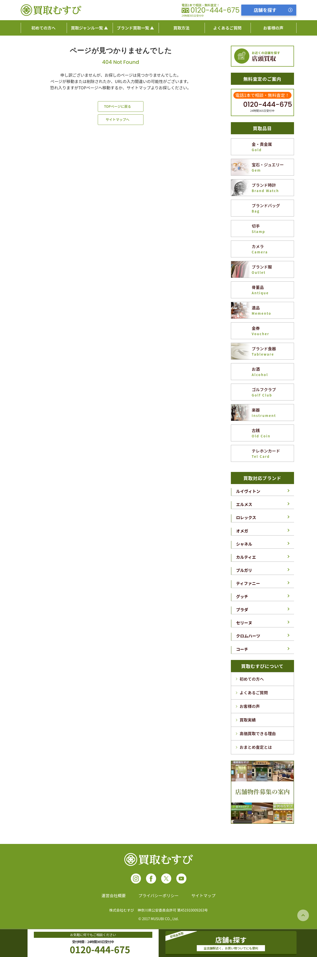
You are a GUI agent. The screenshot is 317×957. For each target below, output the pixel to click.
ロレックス (246, 517)
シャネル (244, 544)
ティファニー (248, 583)
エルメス (244, 504)
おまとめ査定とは (256, 747)
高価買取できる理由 (258, 733)
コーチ (242, 649)
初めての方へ (252, 679)
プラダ (242, 609)
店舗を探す (265, 10)
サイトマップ (203, 895)
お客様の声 (250, 706)
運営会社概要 (114, 895)
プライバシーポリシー (158, 895)
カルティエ (246, 557)
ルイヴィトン (248, 491)
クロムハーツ (248, 636)
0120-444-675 (215, 10)
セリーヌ (244, 623)
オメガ (242, 531)
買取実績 (248, 720)
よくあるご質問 (254, 692)
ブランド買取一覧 (133, 28)
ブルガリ (244, 570)
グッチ (242, 596)
